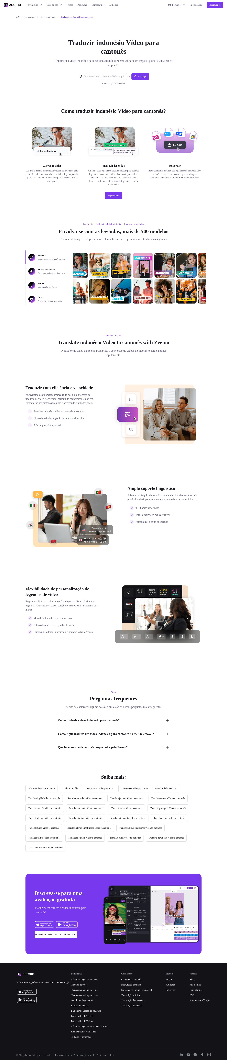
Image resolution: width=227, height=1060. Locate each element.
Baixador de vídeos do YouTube (86, 1011)
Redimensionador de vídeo (83, 1031)
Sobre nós (170, 990)
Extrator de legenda (80, 1005)
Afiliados (113, 5)
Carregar (140, 76)
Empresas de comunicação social (136, 990)
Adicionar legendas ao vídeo (84, 979)
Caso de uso (54, 4)
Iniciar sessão (196, 5)
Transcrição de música (131, 1005)
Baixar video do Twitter (82, 1021)
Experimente (113, 195)
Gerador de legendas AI (82, 1000)
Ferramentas (34, 4)
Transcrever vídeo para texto (84, 995)
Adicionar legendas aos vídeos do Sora (89, 1026)
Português (176, 4)
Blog (192, 979)
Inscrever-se (215, 5)
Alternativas (195, 984)
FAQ (192, 995)
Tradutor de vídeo (48, 17)
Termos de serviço (63, 1055)
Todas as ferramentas (81, 1037)
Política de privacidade (84, 1055)
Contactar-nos (97, 5)
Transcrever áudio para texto (84, 990)
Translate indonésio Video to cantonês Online (56, 934)
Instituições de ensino (131, 984)
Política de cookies (105, 1055)
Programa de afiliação (200, 1000)
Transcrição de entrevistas (133, 1000)
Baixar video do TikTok (82, 1016)
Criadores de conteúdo (131, 979)
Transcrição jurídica (130, 995)
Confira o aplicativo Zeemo (113, 83)
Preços (70, 5)
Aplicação (82, 5)
